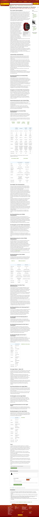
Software (9, 511)
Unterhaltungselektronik (10, 510)
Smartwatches (34, 33)
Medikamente (9, 513)
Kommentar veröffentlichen (17, 484)
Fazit (33, 17)
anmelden (28, 479)
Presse (30, 508)
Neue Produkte (9, 508)
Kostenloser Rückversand (25, 509)
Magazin (2, 3)
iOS (33, 30)
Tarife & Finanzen (10, 514)
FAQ (22, 512)
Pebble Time (34, 15)
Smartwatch (34, 29)
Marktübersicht (3, 5)
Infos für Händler (24, 508)
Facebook (30, 512)
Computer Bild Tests (18, 250)
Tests (15, 508)
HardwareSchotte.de (12, 5)
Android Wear (34, 14)
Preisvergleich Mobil (10, 509)
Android (34, 27)
